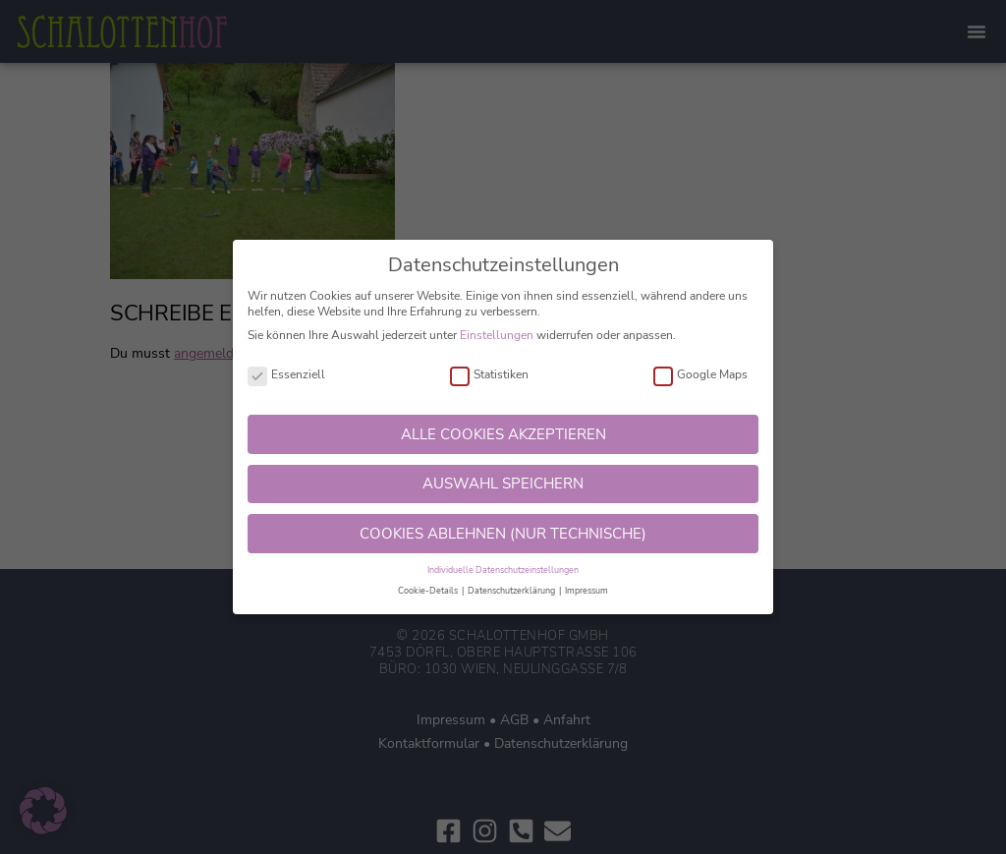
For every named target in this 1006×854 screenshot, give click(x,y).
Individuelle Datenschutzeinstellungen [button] (503, 570)
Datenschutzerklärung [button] (512, 591)
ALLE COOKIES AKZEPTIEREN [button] (503, 434)
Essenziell (286, 375)
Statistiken (489, 375)
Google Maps (700, 375)
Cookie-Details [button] (429, 591)
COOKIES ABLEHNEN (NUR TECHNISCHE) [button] (503, 533)
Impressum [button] (586, 591)
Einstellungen (496, 335)
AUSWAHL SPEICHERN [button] (503, 483)
